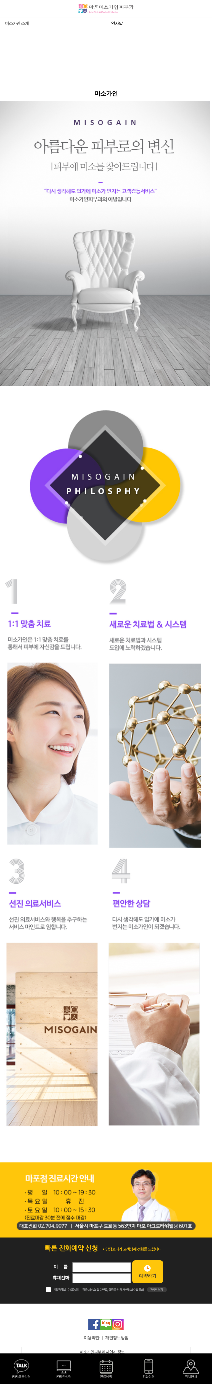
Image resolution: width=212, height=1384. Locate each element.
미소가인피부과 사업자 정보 (106, 1351)
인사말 (116, 23)
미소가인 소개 (17, 23)
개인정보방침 (116, 1337)
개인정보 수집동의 (66, 1289)
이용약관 (91, 1337)
